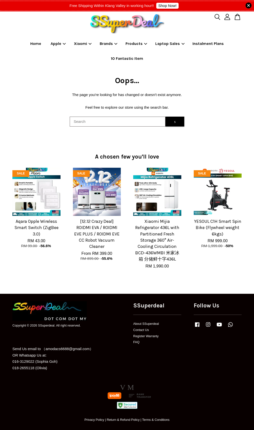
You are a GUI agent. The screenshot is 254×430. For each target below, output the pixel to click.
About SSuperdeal (146, 324)
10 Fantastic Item (127, 58)
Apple (58, 43)
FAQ (136, 342)
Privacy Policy (94, 420)
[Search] (117, 122)
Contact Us (141, 330)
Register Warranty (146, 336)
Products (136, 43)
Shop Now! (167, 5)
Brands (109, 43)
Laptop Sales (170, 43)
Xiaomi (83, 43)
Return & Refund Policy (123, 420)
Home (35, 43)
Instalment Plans (208, 43)
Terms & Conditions (156, 420)
